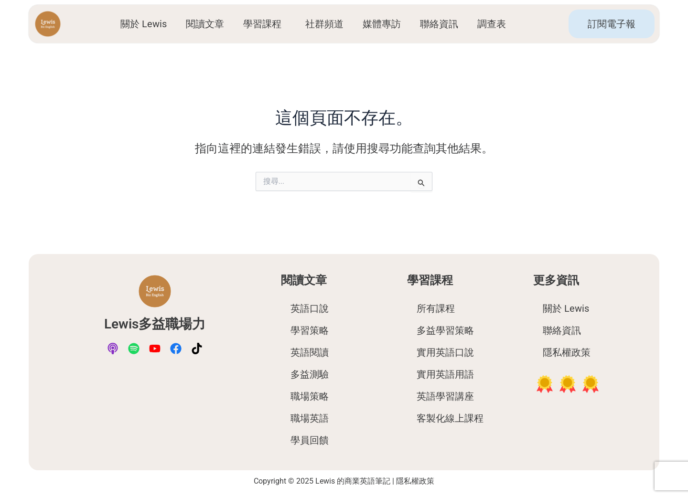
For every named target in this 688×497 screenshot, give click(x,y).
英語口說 (309, 308)
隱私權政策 (567, 352)
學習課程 (264, 24)
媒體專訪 (382, 24)
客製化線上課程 (450, 418)
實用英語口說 (445, 352)
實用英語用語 (445, 374)
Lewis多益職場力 (155, 323)
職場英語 (309, 418)
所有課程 (436, 308)
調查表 (494, 24)
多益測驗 (309, 374)
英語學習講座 (445, 396)
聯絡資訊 (439, 24)
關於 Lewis (143, 24)
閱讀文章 (205, 24)
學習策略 (309, 330)
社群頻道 (324, 24)
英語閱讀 (309, 352)
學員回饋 (309, 440)
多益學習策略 (445, 330)
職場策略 (309, 396)
